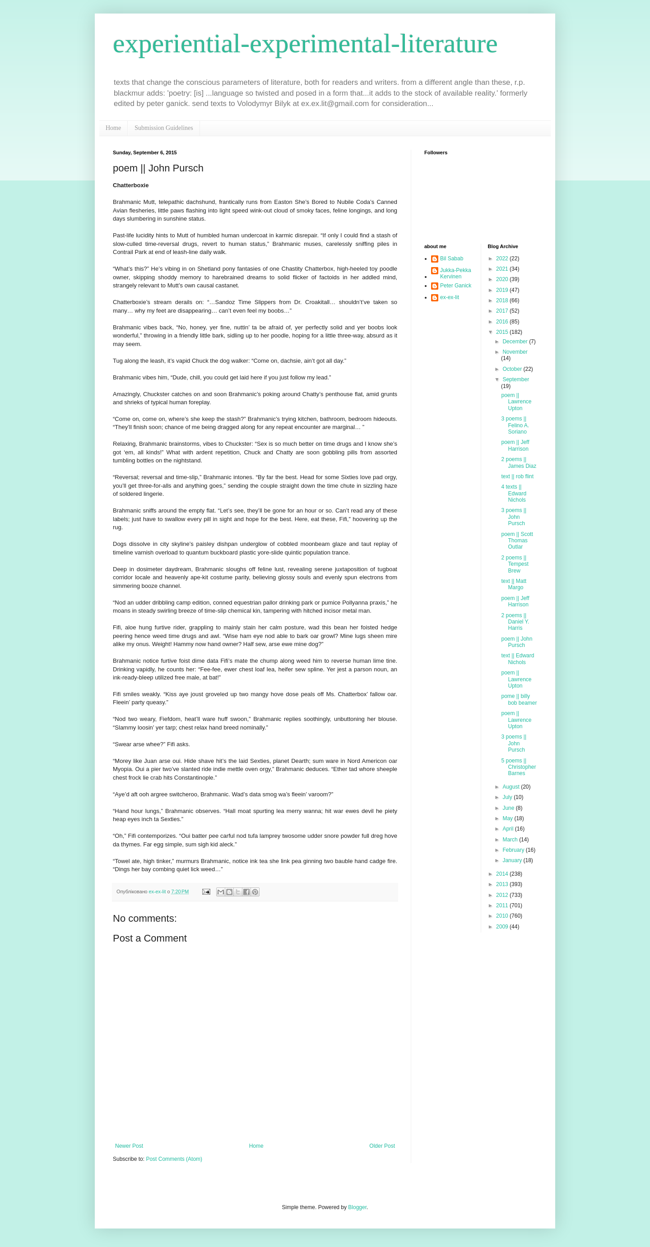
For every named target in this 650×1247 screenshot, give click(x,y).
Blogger (357, 1207)
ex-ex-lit (449, 297)
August (511, 787)
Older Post (382, 1146)
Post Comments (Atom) (174, 1159)
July (508, 797)
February (513, 850)
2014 (503, 874)
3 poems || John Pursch (513, 517)
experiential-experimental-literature (305, 43)
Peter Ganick (455, 285)
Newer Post (129, 1146)
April (508, 829)
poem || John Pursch (516, 642)
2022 (503, 258)
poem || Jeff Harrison (515, 445)
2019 (503, 290)
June (508, 808)
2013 (503, 884)
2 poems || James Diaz (518, 462)
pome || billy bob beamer (519, 699)
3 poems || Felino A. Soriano (515, 425)
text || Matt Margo (513, 584)
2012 (503, 895)
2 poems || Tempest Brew (514, 564)
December (515, 341)
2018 (503, 300)
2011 (503, 905)
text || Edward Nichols (517, 658)
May (508, 818)
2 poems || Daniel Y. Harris (515, 622)
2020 (503, 279)
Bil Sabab (451, 258)
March (510, 839)
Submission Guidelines (164, 128)
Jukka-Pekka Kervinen (455, 273)
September (515, 379)
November (514, 352)
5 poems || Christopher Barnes (518, 767)
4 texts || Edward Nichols (513, 493)
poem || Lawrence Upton (516, 401)
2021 (503, 269)
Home (113, 128)
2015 (503, 332)
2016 (503, 322)
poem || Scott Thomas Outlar (517, 540)
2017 (503, 311)
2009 (503, 927)
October (512, 369)
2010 (503, 916)
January (512, 860)
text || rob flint (517, 476)
